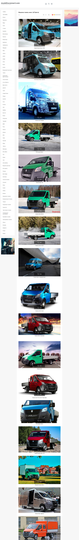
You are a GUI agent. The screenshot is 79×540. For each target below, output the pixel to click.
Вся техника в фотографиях (10, 4)
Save (41, 44)
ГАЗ (19, 14)
